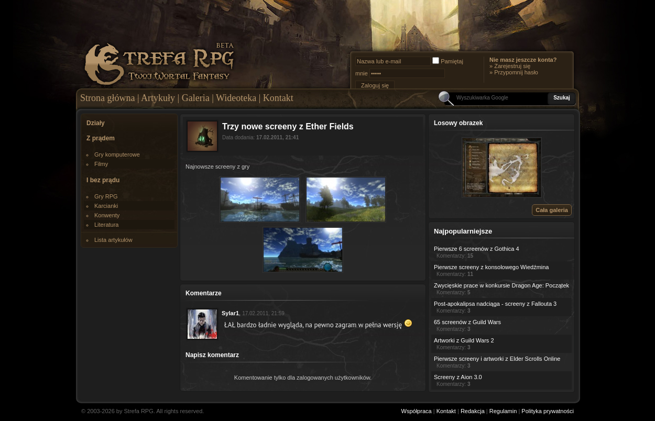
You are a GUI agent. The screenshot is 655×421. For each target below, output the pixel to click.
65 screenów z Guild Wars (467, 322)
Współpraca (416, 411)
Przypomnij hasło (516, 72)
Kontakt (278, 98)
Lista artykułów (113, 240)
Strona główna (107, 98)
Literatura (106, 224)
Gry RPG (106, 196)
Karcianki (106, 206)
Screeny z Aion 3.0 (458, 377)
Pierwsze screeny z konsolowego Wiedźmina (491, 267)
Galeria (196, 98)
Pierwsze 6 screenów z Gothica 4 (476, 249)
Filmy (101, 164)
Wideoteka (236, 98)
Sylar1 (230, 313)
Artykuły (158, 98)
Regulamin (503, 411)
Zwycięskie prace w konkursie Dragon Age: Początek (501, 285)
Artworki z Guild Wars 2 (464, 340)
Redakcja (473, 411)
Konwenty (106, 215)
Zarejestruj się (512, 66)
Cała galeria (552, 210)
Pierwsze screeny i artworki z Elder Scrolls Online (497, 359)
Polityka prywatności (547, 411)
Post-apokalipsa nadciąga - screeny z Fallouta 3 (495, 304)
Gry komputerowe (117, 154)
